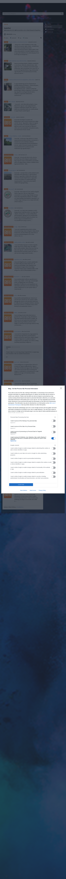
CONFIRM (21, 484)
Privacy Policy (42, 490)
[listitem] (33, 417)
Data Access (33, 490)
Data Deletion (23, 490)
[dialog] (33, 439)
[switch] (53, 421)
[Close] (61, 388)
